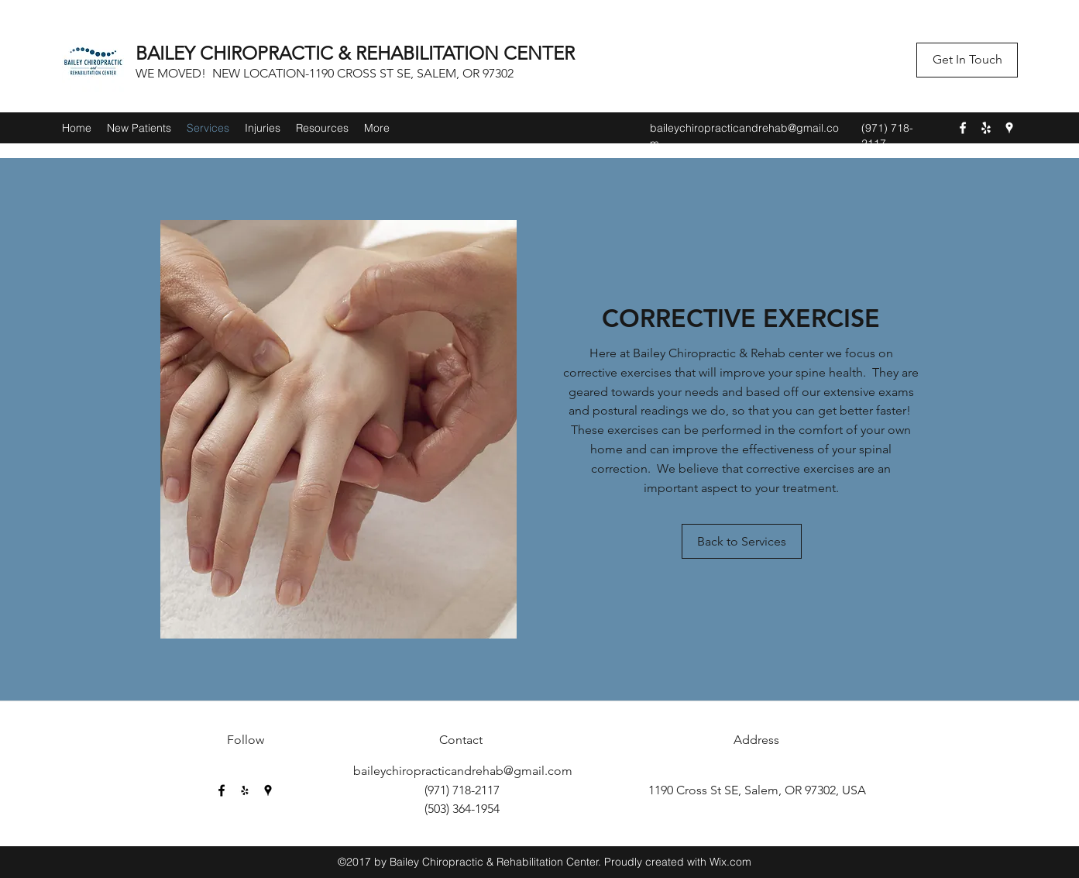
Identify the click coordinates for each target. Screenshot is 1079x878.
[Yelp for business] (986, 128)
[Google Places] (1009, 128)
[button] (967, 60)
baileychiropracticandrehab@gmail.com (462, 770)
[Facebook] (963, 128)
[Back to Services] (742, 541)
